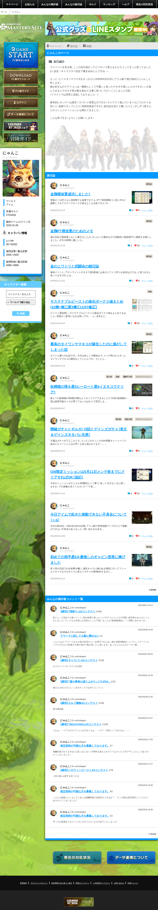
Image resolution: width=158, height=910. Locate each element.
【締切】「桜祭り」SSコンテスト (77, 611)
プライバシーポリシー (39, 883)
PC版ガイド (20, 91)
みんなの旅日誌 (73, 4)
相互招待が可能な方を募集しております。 (84, 745)
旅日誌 (74, 46)
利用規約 (23, 883)
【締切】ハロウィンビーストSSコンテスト (84, 770)
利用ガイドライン (82, 883)
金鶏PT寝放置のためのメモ (71, 230)
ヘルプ (125, 4)
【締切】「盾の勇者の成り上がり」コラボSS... (85, 681)
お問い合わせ (119, 883)
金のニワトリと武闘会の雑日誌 (74, 266)
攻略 (150, 291)
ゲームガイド (20, 137)
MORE (152, 589)
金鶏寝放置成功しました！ (70, 193)
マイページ (12, 4)
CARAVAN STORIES (79, 902)
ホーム (4, 11)
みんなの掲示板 (49, 4)
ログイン (20, 102)
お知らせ (30, 4)
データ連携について (20, 114)
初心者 (109, 376)
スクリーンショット (144, 376)
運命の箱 (128, 419)
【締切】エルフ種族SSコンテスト (79, 703)
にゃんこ (65, 185)
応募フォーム (133, 883)
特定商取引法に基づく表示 (61, 883)
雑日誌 (149, 184)
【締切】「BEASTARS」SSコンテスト (81, 724)
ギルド (92, 4)
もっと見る (147, 210)
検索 (22, 313)
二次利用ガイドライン (101, 883)
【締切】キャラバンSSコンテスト (79, 660)
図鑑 (89, 46)
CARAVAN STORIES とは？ (20, 126)
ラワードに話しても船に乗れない (79, 636)
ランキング (109, 4)
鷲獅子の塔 (127, 376)
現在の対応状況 (144, 4)
